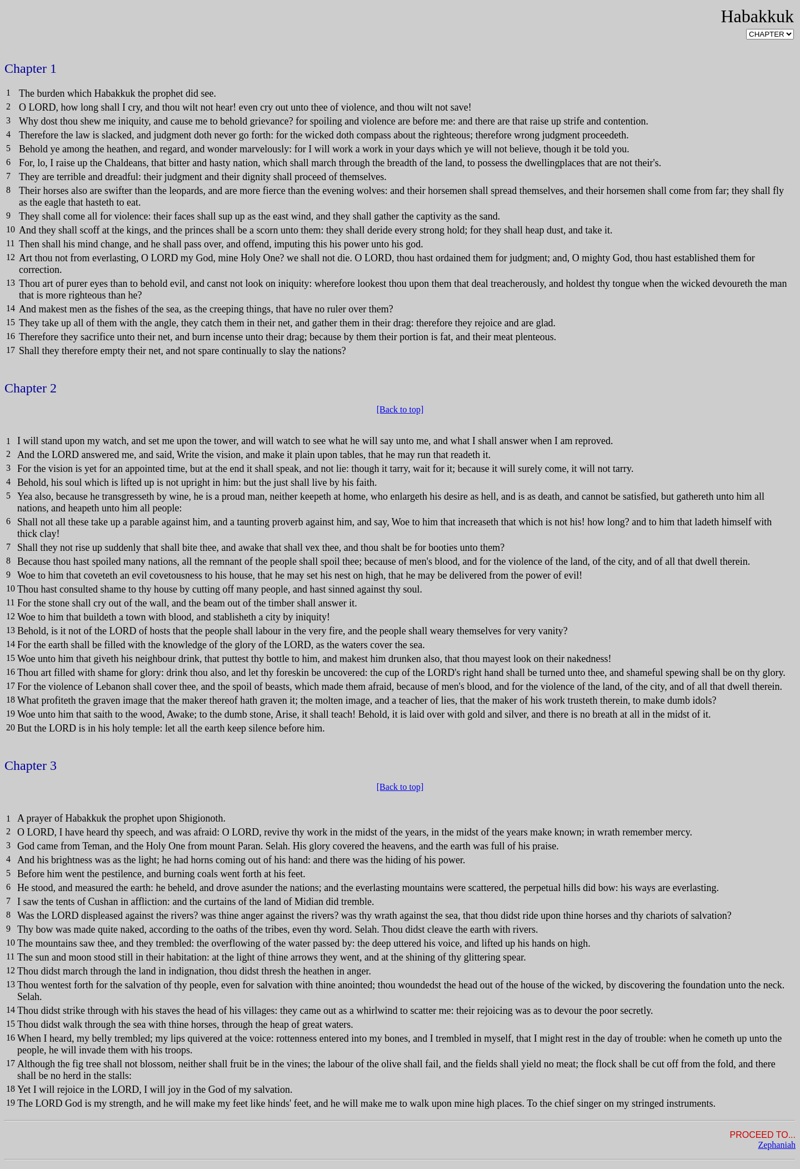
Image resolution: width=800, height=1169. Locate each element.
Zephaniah (777, 1145)
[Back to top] (400, 409)
